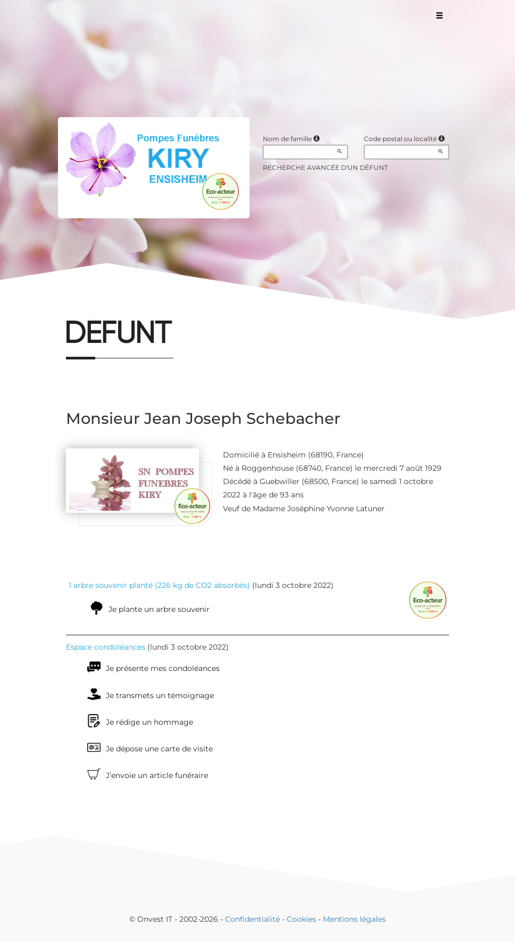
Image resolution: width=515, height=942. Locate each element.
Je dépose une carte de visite (159, 748)
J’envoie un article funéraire (157, 775)
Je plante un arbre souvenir (159, 609)
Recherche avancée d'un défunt (325, 167)
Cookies (301, 919)
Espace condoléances (105, 647)
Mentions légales (354, 919)
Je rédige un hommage (149, 722)
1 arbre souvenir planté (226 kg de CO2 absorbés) (159, 585)
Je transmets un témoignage (160, 695)
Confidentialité (252, 919)
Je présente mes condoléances (163, 668)
